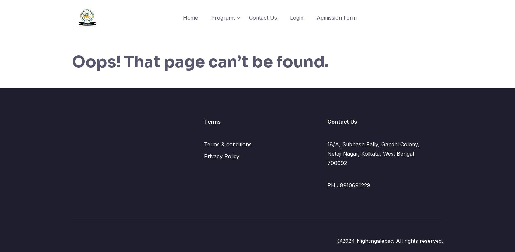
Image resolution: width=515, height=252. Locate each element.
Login (296, 17)
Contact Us (263, 17)
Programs (223, 17)
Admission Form (337, 17)
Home (190, 17)
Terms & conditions (228, 144)
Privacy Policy (221, 156)
